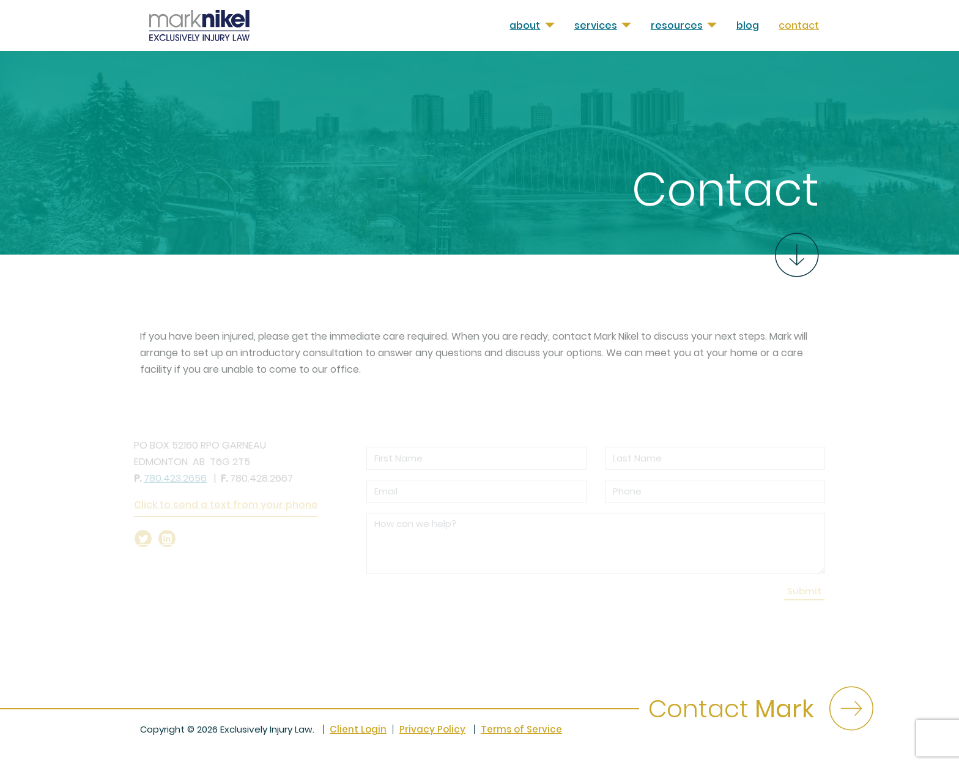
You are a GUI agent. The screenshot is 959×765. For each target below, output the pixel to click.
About (524, 25)
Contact (799, 25)
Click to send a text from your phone (226, 505)
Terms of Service (521, 729)
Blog (747, 25)
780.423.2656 (175, 478)
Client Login (358, 729)
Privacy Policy (432, 729)
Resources (677, 25)
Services (595, 25)
